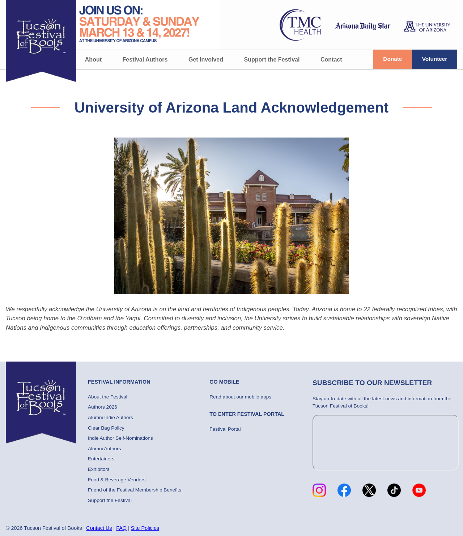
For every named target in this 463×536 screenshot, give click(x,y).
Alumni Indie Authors (110, 417)
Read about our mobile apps (240, 397)
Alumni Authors (104, 448)
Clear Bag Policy (106, 428)
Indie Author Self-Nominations (120, 438)
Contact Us (99, 528)
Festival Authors (145, 59)
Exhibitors (99, 469)
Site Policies (145, 528)
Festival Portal (225, 429)
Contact (331, 59)
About (93, 59)
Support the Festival (272, 59)
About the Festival (107, 397)
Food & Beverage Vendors (116, 479)
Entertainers (101, 458)
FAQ (121, 528)
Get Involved (205, 59)
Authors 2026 (102, 407)
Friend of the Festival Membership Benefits (134, 490)
